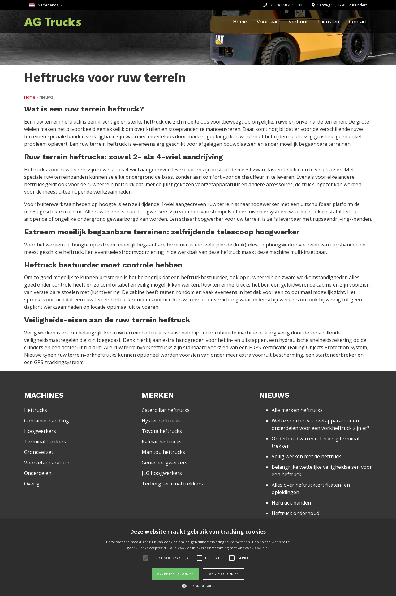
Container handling (46, 420)
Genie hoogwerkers (164, 462)
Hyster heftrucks (161, 420)
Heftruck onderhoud (295, 513)
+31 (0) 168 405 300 (282, 5)
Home (240, 21)
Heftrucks (35, 410)
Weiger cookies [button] (224, 573)
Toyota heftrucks (162, 431)
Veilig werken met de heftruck (306, 456)
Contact (358, 21)
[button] (198, 586)
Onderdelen (37, 473)
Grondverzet (38, 452)
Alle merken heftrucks (297, 410)
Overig (32, 483)
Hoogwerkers (40, 431)
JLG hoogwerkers (162, 473)
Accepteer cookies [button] (175, 573)
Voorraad (268, 21)
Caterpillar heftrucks (166, 410)
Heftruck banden (291, 502)
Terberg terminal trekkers (172, 483)
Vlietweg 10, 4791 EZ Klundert (339, 5)
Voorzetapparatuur (47, 462)
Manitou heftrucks (163, 452)
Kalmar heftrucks (162, 441)
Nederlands (44, 5)
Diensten (328, 21)
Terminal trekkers (45, 441)
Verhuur (298, 21)
